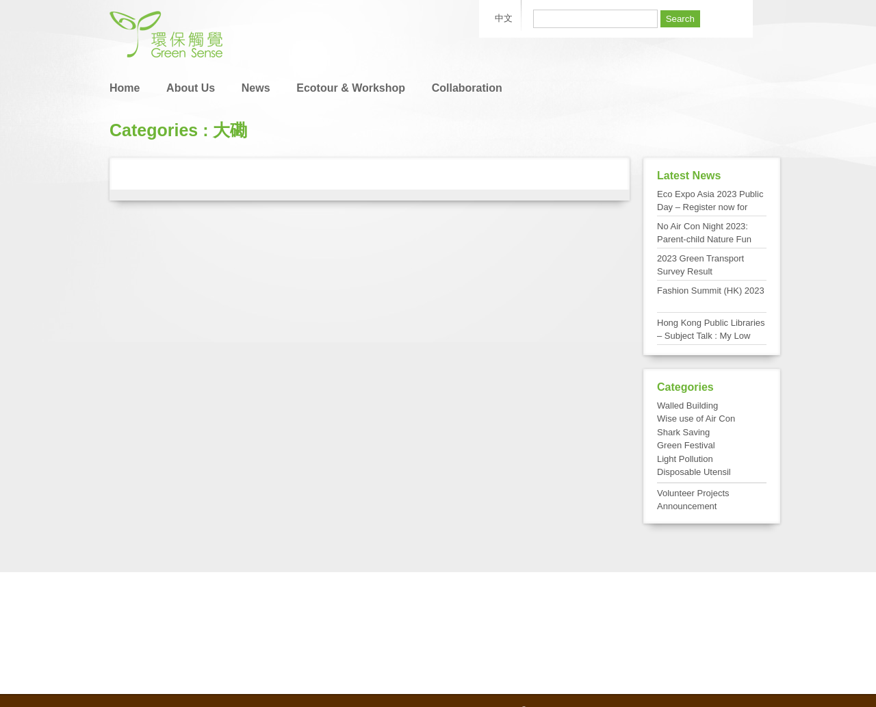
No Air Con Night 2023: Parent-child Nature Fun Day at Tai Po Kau (704, 239)
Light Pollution (685, 459)
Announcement (687, 506)
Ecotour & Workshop (350, 88)
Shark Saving (683, 432)
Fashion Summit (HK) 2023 (710, 290)
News (256, 88)
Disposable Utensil (694, 472)
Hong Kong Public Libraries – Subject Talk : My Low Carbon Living (711, 336)
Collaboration (467, 88)
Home (125, 88)
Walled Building (687, 405)
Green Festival (686, 445)
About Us (190, 88)
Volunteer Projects (693, 493)
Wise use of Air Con (696, 418)
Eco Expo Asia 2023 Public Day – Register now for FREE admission (710, 207)
